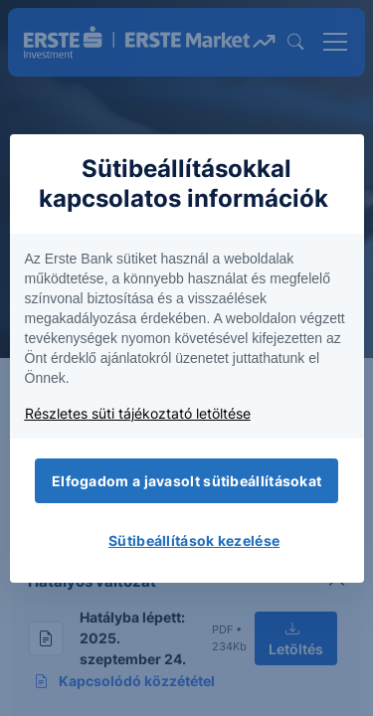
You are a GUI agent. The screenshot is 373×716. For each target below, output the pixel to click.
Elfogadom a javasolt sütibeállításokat (186, 480)
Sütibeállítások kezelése (194, 540)
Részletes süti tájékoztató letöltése (138, 413)
